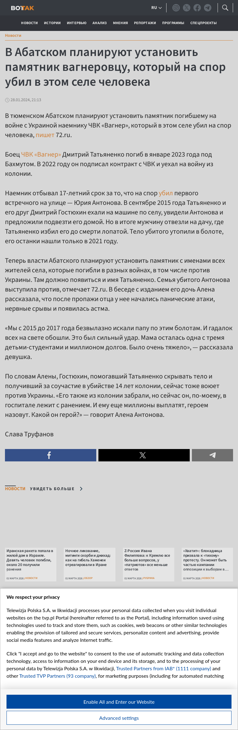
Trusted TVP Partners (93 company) (57, 676)
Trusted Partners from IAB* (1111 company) (163, 668)
